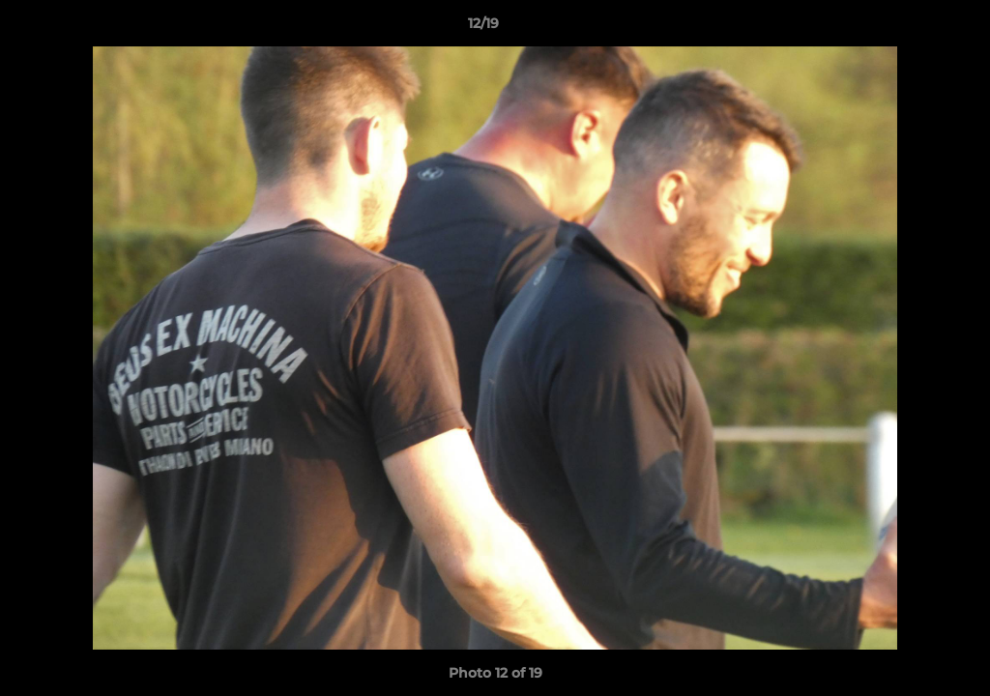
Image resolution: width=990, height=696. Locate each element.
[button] (908, 28)
